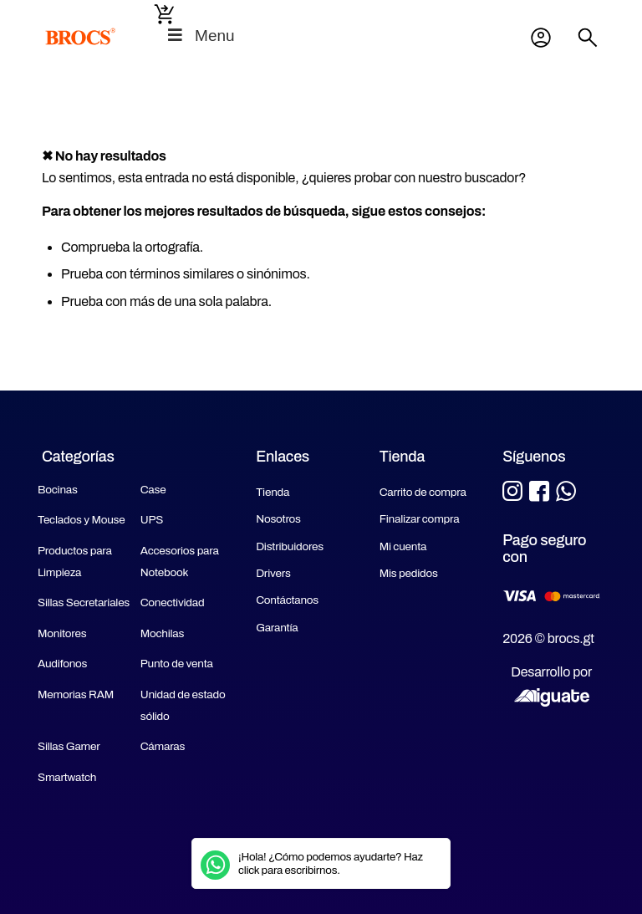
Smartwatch (67, 777)
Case (153, 489)
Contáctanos (287, 600)
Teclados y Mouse (81, 519)
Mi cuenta (541, 37)
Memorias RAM (76, 694)
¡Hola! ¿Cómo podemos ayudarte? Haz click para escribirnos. (330, 863)
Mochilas (162, 633)
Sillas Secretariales (84, 602)
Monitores (62, 633)
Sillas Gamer (69, 746)
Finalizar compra (420, 519)
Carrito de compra (423, 492)
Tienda (272, 492)
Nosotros (278, 519)
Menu (200, 35)
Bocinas (58, 489)
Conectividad (172, 602)
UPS (151, 519)
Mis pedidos (409, 573)
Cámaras (162, 746)
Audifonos (62, 663)
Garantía (277, 627)
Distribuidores (290, 546)
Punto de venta (176, 663)
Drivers (273, 573)
